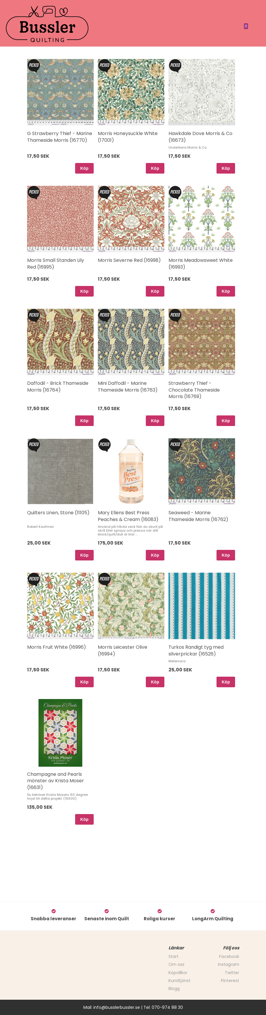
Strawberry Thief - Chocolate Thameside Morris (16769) (194, 390)
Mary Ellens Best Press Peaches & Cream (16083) (128, 516)
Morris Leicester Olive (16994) (122, 650)
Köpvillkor (177, 973)
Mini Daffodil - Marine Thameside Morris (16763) (128, 386)
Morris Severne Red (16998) (129, 260)
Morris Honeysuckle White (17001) (128, 136)
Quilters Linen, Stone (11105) (58, 512)
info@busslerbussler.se (116, 1007)
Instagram (228, 964)
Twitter (232, 973)
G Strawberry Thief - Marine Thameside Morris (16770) (59, 136)
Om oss (176, 964)
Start (173, 956)
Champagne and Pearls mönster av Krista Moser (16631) (55, 781)
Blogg (174, 988)
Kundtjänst (179, 981)
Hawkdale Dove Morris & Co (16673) (200, 136)
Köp (84, 168)
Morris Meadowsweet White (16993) (200, 263)
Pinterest (230, 981)
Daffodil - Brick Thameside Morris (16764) (57, 386)
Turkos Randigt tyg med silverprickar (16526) (196, 650)
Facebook (229, 956)
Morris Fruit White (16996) (56, 647)
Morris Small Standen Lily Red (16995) (55, 263)
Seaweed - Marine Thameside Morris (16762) (198, 516)
